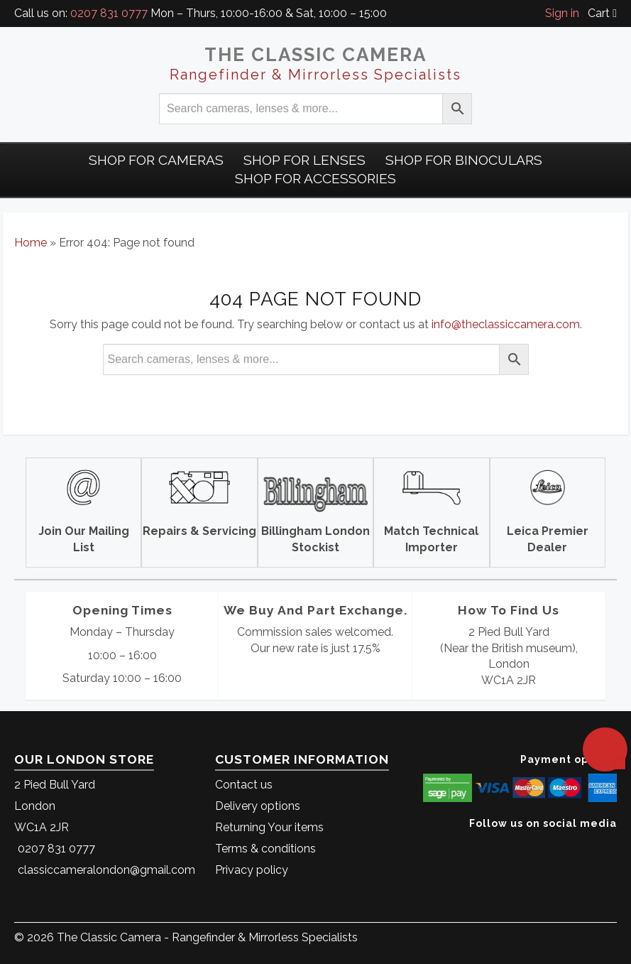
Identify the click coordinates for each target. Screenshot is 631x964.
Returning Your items (269, 827)
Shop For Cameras (156, 160)
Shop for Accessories (315, 178)
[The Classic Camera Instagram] (615, 845)
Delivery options (257, 806)
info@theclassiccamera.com (506, 324)
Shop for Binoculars (463, 160)
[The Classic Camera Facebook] (611, 845)
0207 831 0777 (109, 13)
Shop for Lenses (304, 160)
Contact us (244, 784)
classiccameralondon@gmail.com (106, 870)
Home (30, 242)
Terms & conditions (265, 848)
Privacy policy (251, 870)
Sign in (562, 13)
